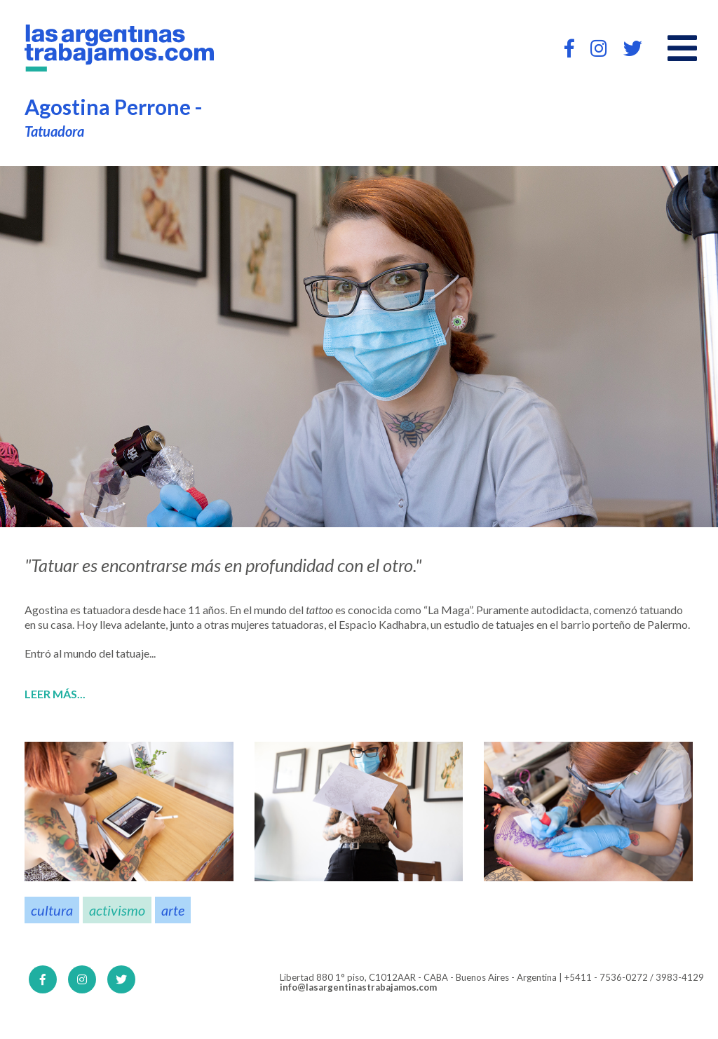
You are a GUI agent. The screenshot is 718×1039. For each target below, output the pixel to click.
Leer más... (55, 694)
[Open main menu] (682, 48)
